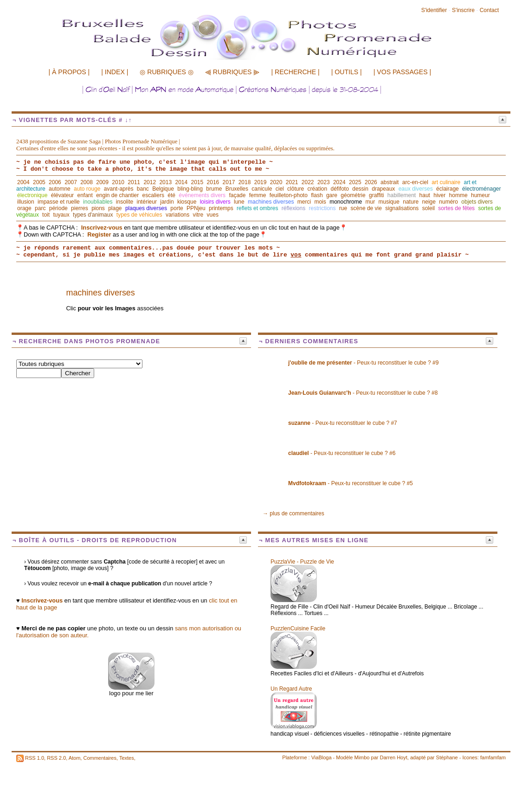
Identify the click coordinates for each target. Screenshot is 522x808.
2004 (23, 182)
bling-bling (190, 189)
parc (40, 208)
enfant (84, 195)
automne (60, 189)
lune (239, 202)
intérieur (147, 202)
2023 (323, 182)
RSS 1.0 (34, 757)
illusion (25, 202)
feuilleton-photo (289, 195)
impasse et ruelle (59, 202)
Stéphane (447, 757)
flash (316, 195)
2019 (260, 182)
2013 (165, 182)
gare (331, 195)
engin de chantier (117, 195)
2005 (39, 182)
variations (177, 215)
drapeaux (383, 189)
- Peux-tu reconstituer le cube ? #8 (363, 393)
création (317, 189)
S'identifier (434, 10)
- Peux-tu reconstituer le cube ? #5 (350, 483)
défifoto (340, 189)
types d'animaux (93, 215)
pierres (79, 208)
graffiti (376, 195)
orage (24, 208)
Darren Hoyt (393, 757)
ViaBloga (321, 757)
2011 (134, 182)
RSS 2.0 (56, 757)
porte (176, 208)
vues (213, 215)
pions (98, 208)
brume (214, 189)
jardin (167, 202)
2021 (292, 182)
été (171, 195)
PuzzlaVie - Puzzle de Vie (302, 561)
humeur (480, 195)
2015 (197, 182)
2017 (229, 182)
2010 (118, 182)
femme (257, 195)
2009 (102, 182)
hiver (439, 195)
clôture (295, 189)
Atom (75, 757)
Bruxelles (237, 189)
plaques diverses (146, 208)
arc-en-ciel (415, 182)
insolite (124, 202)
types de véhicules (139, 215)
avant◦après (119, 189)
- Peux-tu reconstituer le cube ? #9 (363, 362)
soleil (428, 208)
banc (143, 189)
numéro (448, 202)
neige (429, 202)
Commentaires (99, 757)
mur (370, 202)
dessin (360, 189)
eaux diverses (416, 189)
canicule (261, 189)
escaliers (153, 195)
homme (458, 195)
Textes (126, 757)
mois (320, 202)
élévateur (62, 195)
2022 (308, 182)
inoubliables (97, 202)
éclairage (447, 189)
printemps (221, 208)
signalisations (402, 208)
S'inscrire (463, 10)
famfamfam (493, 757)
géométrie (353, 195)
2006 (55, 182)
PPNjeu (196, 208)
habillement (401, 195)
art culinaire (446, 182)
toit (46, 215)
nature (411, 202)
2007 (70, 182)
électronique (32, 195)
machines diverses (271, 202)
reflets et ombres (257, 208)
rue (343, 208)
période (58, 208)
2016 (213, 182)
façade (237, 195)
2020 (276, 182)
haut (424, 195)
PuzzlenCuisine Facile (298, 628)
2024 (339, 182)
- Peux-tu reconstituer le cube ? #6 (341, 453)
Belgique (163, 189)
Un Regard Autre (291, 689)
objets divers (476, 202)
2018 (244, 182)
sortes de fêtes (456, 208)
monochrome (345, 202)
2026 (371, 182)
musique (389, 202)
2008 (86, 182)
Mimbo (361, 757)
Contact (489, 10)
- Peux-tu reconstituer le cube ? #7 (342, 423)
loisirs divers (215, 202)
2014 (181, 182)
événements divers (202, 195)
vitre (198, 215)
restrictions (322, 208)
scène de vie (366, 208)
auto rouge (87, 189)
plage (115, 208)
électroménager (481, 189)
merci (304, 202)
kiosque (186, 202)
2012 (149, 182)
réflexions (293, 208)
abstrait (389, 182)
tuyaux (61, 215)
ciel (280, 189)
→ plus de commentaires (293, 513)
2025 (355, 182)
